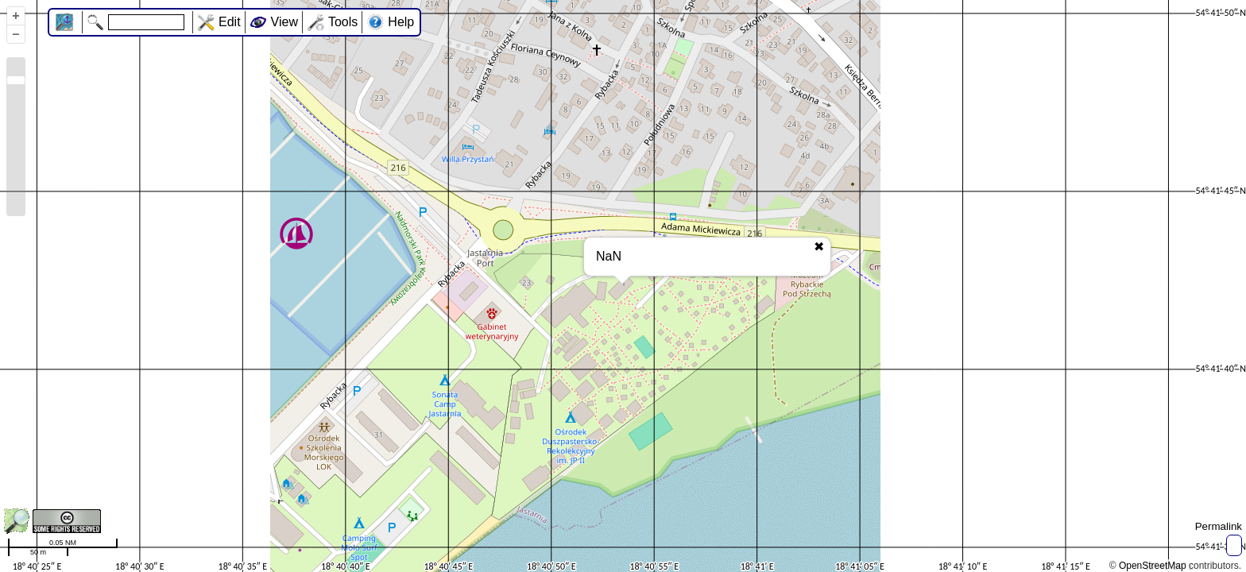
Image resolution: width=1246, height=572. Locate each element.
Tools (343, 22)
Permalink (1218, 526)
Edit (230, 22)
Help (401, 22)
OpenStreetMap (1152, 565)
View (284, 22)
